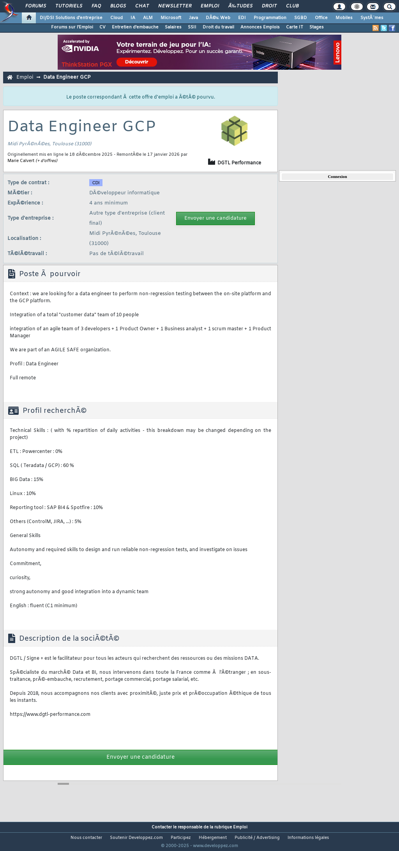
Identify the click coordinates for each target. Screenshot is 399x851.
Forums (36, 6)
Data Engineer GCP (66, 77)
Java (193, 18)
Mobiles (344, 18)
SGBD (300, 18)
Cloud (116, 18)
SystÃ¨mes (371, 18)
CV (102, 27)
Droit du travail (218, 27)
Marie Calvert (20, 161)
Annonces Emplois (260, 27)
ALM (148, 18)
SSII (192, 27)
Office (321, 18)
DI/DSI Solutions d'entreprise (71, 18)
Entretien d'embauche (135, 27)
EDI (242, 18)
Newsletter (174, 6)
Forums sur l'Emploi (72, 27)
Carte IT (294, 27)
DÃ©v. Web (218, 18)
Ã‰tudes (240, 6)
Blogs (118, 6)
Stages (316, 27)
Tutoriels (69, 6)
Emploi (210, 6)
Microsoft (171, 18)
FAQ (96, 6)
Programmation (270, 18)
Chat (142, 6)
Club (292, 6)
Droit (269, 6)
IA (133, 18)
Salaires (173, 27)
